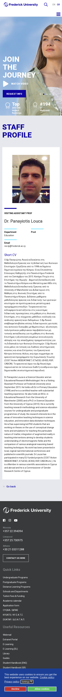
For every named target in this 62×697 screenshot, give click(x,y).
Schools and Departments (15, 591)
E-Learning (8, 644)
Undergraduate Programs (15, 577)
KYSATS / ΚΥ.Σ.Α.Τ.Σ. (13, 615)
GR (58, 4)
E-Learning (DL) (10, 649)
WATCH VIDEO (15, 84)
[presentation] (41, 94)
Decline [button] (15, 689)
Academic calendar (12, 601)
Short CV (10, 255)
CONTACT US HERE (15, 558)
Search (46, 4)
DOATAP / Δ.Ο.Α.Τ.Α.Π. (14, 619)
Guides (6, 658)
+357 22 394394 (13, 531)
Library (6, 653)
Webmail (7, 635)
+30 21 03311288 (13, 549)
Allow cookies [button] (42, 689)
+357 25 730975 (13, 540)
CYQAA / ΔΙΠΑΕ (10, 610)
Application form (11, 605)
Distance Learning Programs (16, 587)
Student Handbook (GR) (14, 667)
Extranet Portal (10, 639)
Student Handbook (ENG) (15, 663)
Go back (11, 486)
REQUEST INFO (14, 94)
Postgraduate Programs (14, 582)
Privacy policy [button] (11, 681)
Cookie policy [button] (47, 677)
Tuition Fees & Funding (14, 596)
